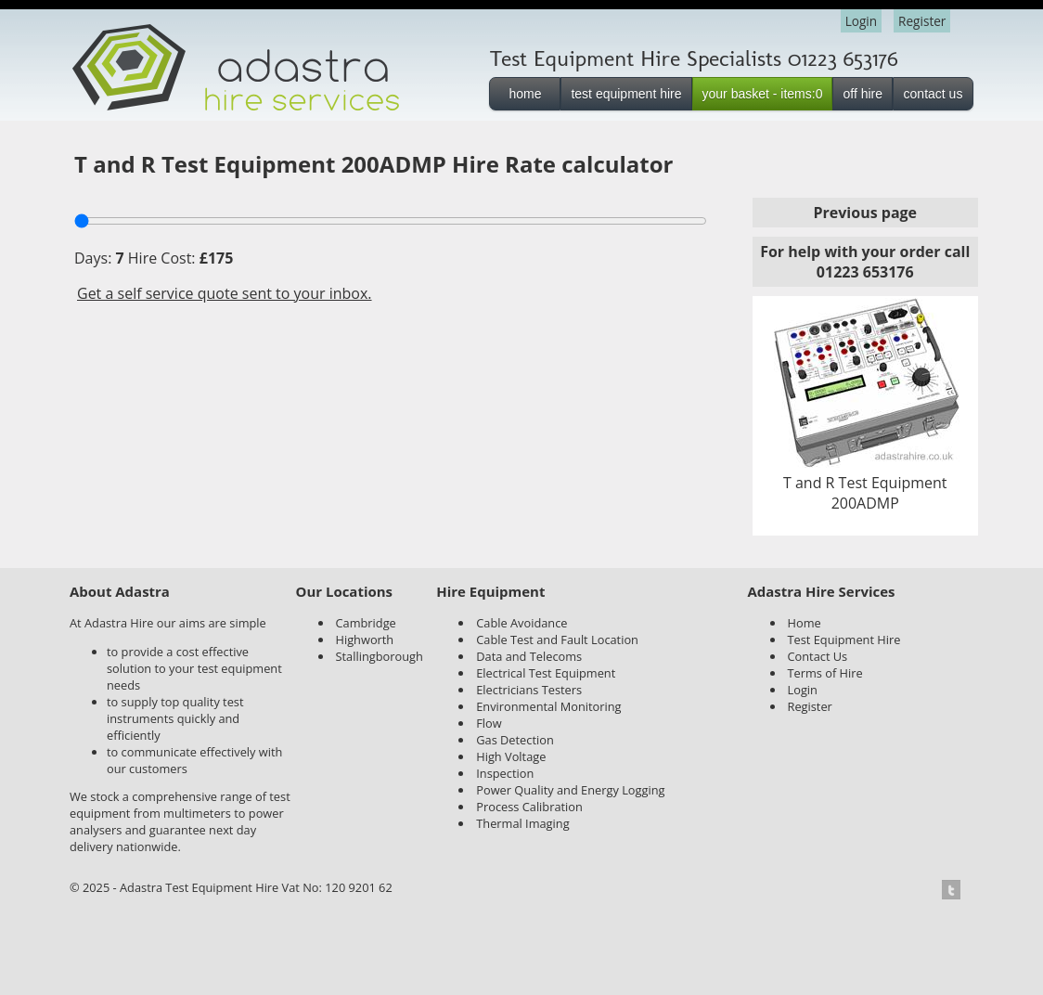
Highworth (365, 639)
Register (922, 21)
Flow (488, 723)
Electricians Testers (529, 689)
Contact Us (818, 656)
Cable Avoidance (521, 622)
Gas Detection (515, 739)
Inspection (505, 773)
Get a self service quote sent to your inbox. (224, 293)
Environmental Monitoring (548, 706)
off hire (862, 93)
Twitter (956, 890)
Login (861, 21)
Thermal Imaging (522, 823)
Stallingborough (379, 656)
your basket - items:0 (762, 93)
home (525, 93)
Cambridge (366, 622)
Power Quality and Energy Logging (570, 790)
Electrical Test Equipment (545, 673)
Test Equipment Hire (844, 639)
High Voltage (511, 756)
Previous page (865, 212)
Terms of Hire (825, 673)
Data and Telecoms (529, 656)
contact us (933, 93)
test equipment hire (626, 93)
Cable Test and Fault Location (557, 639)
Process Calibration (529, 806)
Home (804, 622)
